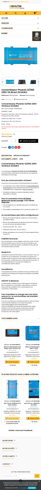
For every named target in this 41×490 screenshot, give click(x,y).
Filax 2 (12, 304)
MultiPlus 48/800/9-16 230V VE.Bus (12, 404)
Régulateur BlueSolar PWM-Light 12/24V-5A (12, 347)
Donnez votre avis (21, 99)
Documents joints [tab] (9, 159)
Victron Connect (27, 189)
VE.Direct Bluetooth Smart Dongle (16, 199)
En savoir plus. (22, 488)
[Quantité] (11, 141)
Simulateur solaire (36, 36)
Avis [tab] (21, 159)
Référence (4, 95)
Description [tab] (6, 155)
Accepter (32, 488)
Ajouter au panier (28, 141)
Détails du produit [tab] (22, 155)
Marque (22, 95)
